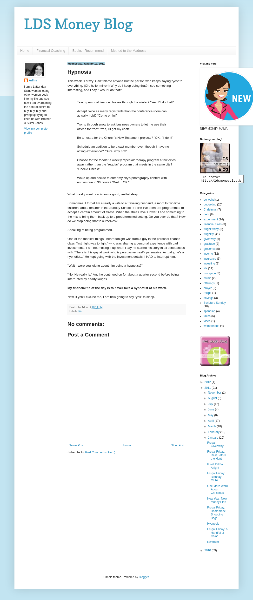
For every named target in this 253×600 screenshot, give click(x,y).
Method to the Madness (128, 51)
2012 (208, 383)
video (207, 322)
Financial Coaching (50, 51)
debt (206, 216)
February (214, 433)
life (80, 311)
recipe (208, 294)
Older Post (177, 445)
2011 (208, 389)
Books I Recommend (88, 51)
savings (208, 299)
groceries (209, 250)
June (211, 411)
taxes (207, 317)
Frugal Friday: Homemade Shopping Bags (216, 514)
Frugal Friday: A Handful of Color (217, 534)
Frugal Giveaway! (215, 445)
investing (209, 265)
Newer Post (76, 445)
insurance (210, 260)
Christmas (210, 211)
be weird (209, 201)
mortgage (210, 275)
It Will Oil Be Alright (215, 467)
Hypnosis (213, 525)
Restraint (213, 543)
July (211, 405)
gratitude (209, 245)
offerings (209, 284)
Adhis (33, 80)
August (213, 399)
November (215, 394)
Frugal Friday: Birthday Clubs (216, 478)
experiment (211, 221)
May (211, 416)
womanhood (211, 327)
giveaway (210, 240)
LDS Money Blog (78, 24)
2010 (208, 552)
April (211, 422)
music (207, 279)
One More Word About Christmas (217, 491)
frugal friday (211, 230)
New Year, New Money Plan (217, 501)
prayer (208, 289)
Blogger (144, 578)
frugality (209, 235)
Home (24, 51)
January (213, 439)
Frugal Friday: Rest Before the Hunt (216, 456)
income (208, 255)
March (212, 427)
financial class (213, 225)
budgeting (210, 206)
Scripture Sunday (215, 304)
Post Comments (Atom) (100, 452)
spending (209, 312)
